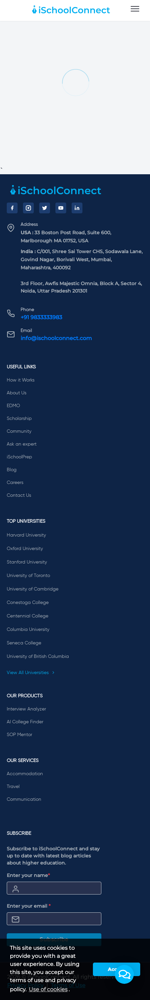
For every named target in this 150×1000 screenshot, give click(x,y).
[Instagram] (28, 208)
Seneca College (24, 643)
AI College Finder (25, 722)
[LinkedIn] (77, 208)
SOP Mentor (19, 734)
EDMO (13, 405)
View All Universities (31, 672)
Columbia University (28, 629)
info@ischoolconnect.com (56, 338)
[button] (124, 974)
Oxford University (25, 548)
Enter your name (28, 875)
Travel (13, 786)
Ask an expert (21, 444)
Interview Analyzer (26, 709)
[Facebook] (12, 208)
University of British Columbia (38, 656)
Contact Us (19, 495)
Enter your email (29, 906)
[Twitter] (44, 208)
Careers (15, 482)
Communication (24, 799)
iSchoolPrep (19, 457)
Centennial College (27, 616)
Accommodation (25, 773)
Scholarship (19, 418)
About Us (16, 393)
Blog (12, 469)
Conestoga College (28, 602)
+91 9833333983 (41, 317)
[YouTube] (60, 208)
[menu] (135, 9)
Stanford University (27, 562)
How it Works (20, 380)
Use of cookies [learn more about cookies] (48, 989)
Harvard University (26, 535)
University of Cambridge (32, 589)
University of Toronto (28, 575)
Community (19, 431)
